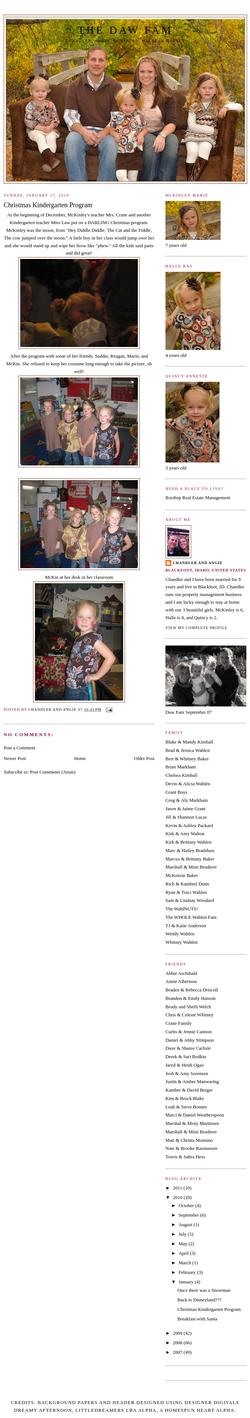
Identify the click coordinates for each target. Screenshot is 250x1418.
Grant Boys (176, 792)
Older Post (144, 758)
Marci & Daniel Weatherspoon (194, 1115)
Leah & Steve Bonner (186, 1107)
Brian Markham (180, 767)
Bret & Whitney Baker (187, 758)
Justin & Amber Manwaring (192, 1081)
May (184, 1243)
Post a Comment (19, 747)
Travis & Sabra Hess (185, 1156)
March (185, 1262)
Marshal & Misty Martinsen (192, 1123)
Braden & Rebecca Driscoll (191, 990)
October (187, 1205)
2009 (178, 1333)
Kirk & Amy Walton (184, 833)
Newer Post (15, 758)
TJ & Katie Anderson (185, 925)
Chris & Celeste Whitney (189, 1014)
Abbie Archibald (181, 973)
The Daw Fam (125, 30)
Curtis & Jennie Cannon (188, 1031)
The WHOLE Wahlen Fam (191, 917)
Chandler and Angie (197, 563)
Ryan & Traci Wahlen (186, 892)
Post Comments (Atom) (53, 772)
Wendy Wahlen (179, 933)
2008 (178, 1342)
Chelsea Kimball (181, 775)
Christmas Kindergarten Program (208, 1309)
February (188, 1272)
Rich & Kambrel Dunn (187, 884)
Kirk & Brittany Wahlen (188, 842)
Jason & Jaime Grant (185, 808)
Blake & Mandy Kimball (189, 742)
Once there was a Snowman (203, 1290)
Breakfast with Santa (197, 1319)
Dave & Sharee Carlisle (188, 1048)
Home (80, 758)
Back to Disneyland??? (199, 1299)
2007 (178, 1352)
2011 (178, 1188)
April (184, 1253)
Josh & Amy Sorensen (186, 1073)
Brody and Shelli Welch (188, 1006)
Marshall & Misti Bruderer (191, 867)
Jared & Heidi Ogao (184, 1065)
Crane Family (178, 1023)
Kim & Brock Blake (184, 1098)
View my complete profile (196, 628)
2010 (178, 1197)
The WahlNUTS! (181, 908)
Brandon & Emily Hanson (190, 998)
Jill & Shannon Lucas (186, 817)
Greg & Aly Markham (186, 800)
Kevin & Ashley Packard (189, 825)
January (187, 1281)
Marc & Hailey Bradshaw (190, 850)
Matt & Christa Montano (189, 1140)
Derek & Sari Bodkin (185, 1056)
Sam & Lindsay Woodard (189, 900)
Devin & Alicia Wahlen (187, 783)
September (189, 1215)
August (186, 1224)
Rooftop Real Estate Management (197, 497)
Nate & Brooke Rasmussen (191, 1148)
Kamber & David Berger (189, 1090)
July (183, 1234)
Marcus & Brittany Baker (189, 859)
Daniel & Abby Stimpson (189, 1040)
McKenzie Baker (181, 875)
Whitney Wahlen (181, 942)
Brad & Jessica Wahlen (187, 750)
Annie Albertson (181, 981)
